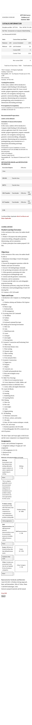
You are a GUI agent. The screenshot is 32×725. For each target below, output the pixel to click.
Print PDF (4, 593)
